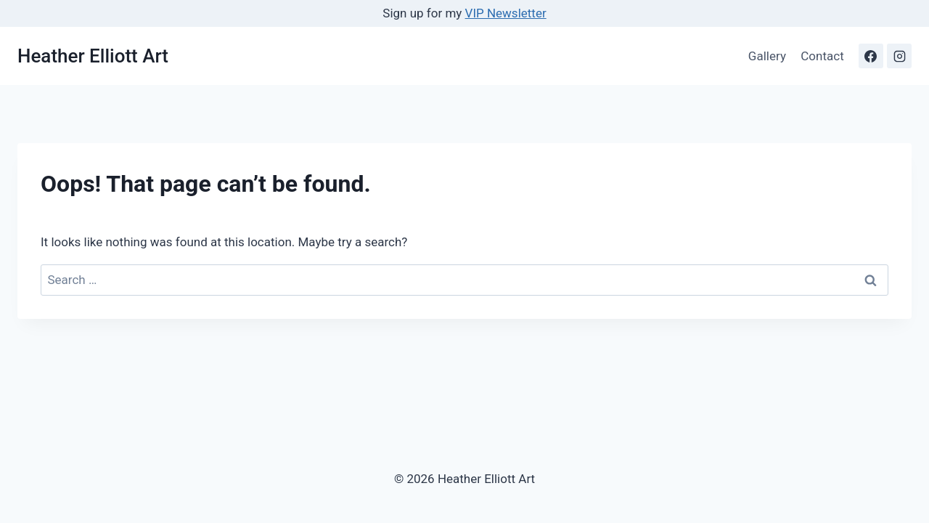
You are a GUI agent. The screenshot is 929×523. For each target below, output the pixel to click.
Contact (822, 56)
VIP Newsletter (506, 13)
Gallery (767, 56)
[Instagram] (899, 56)
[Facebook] (871, 56)
